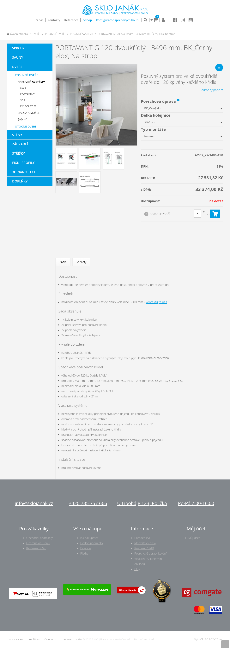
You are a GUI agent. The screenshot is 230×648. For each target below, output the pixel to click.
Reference (71, 20)
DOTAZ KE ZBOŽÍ (160, 214)
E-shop (87, 20)
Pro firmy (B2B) (144, 548)
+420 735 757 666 (88, 503)
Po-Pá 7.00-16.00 (196, 503)
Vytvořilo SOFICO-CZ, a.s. (208, 639)
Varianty (81, 262)
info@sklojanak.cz (34, 503)
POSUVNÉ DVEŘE (55, 34)
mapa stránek (15, 639)
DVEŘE (36, 34)
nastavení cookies (72, 639)
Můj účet (194, 538)
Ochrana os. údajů (38, 543)
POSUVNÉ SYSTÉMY (81, 34)
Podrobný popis (211, 90)
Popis (63, 262)
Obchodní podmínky (39, 538)
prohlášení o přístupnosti (42, 639)
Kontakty (54, 20)
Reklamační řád (36, 548)
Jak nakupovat (89, 538)
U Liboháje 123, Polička (142, 503)
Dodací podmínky (91, 543)
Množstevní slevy (145, 543)
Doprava (85, 548)
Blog (137, 569)
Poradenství (142, 538)
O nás (39, 20)
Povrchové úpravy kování (150, 553)
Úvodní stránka (17, 34)
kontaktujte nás (156, 302)
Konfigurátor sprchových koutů (118, 20)
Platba (84, 553)
